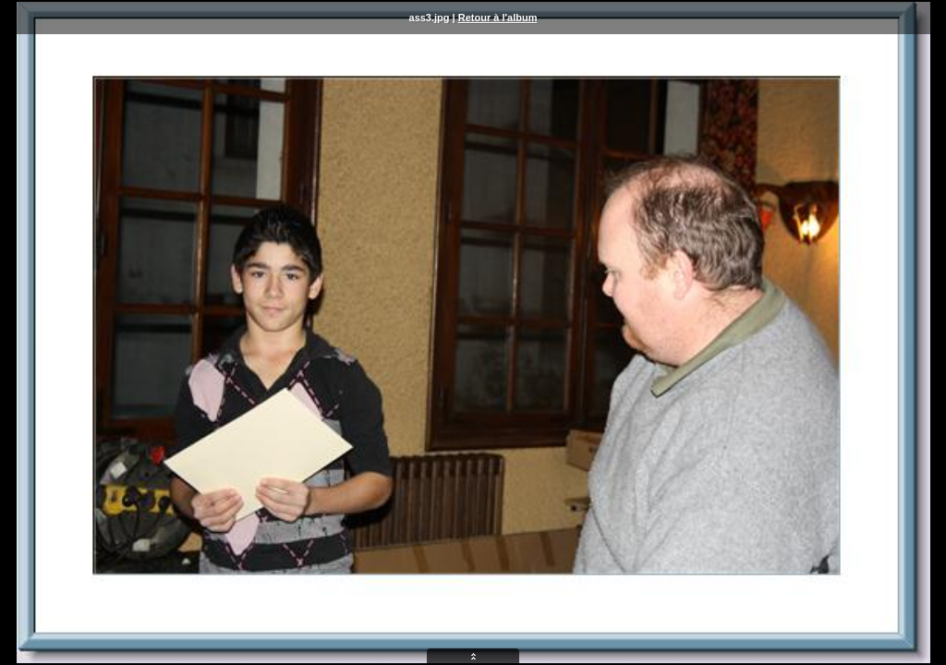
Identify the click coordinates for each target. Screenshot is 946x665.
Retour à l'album (498, 17)
